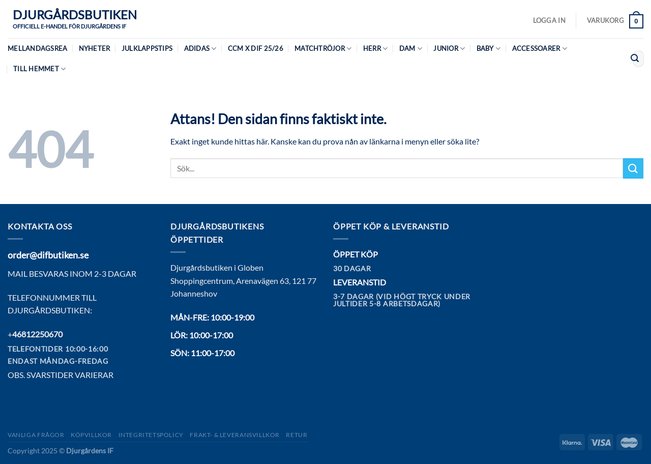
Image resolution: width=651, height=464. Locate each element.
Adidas (200, 48)
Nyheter (94, 48)
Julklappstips (147, 48)
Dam (410, 48)
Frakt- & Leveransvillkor (235, 435)
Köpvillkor (91, 435)
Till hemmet (39, 69)
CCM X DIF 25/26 (255, 48)
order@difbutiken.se (48, 254)
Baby (488, 48)
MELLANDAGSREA (37, 48)
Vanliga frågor (36, 435)
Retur (296, 435)
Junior (449, 48)
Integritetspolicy (151, 435)
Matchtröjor (322, 48)
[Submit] (634, 59)
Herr (375, 48)
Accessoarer (539, 48)
